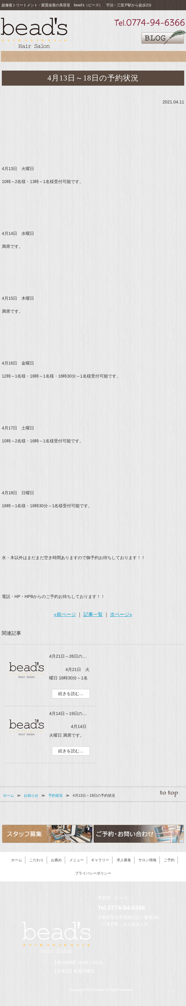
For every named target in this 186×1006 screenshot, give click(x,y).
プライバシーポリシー (93, 873)
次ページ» (121, 614)
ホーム (8, 795)
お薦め (40, 58)
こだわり (14, 58)
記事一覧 (93, 614)
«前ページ (65, 614)
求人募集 (120, 58)
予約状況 (55, 795)
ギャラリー (93, 58)
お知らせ (31, 795)
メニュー (66, 58)
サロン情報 (147, 58)
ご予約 (173, 58)
